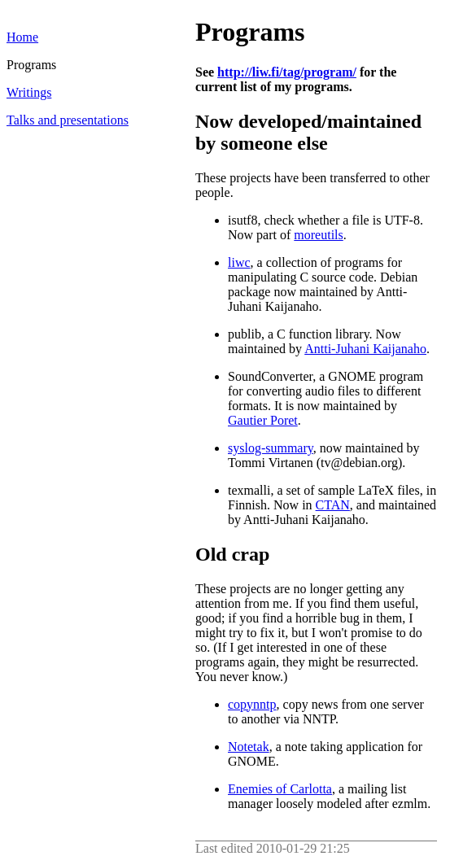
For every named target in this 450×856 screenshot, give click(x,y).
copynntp (252, 704)
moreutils (318, 235)
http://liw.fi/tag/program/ (286, 72)
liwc (239, 262)
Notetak (248, 746)
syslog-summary (270, 448)
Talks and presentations (68, 120)
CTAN (333, 505)
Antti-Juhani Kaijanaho (365, 349)
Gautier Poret (263, 420)
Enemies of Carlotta (280, 789)
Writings (29, 92)
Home (22, 37)
